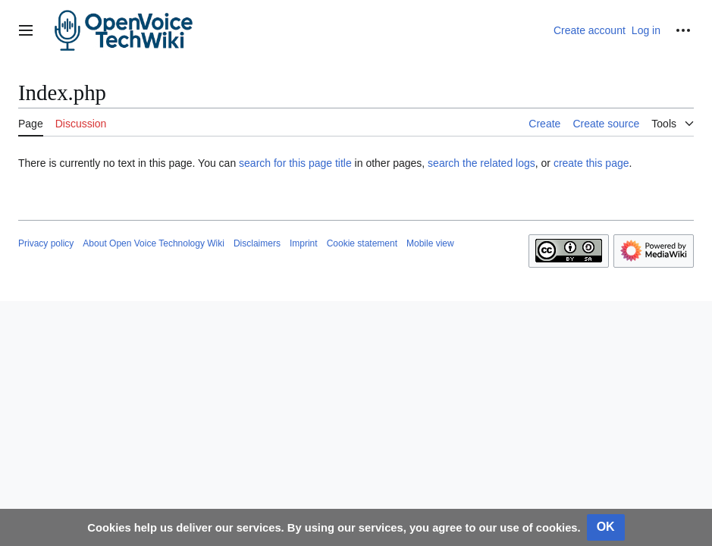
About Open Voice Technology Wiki (153, 243)
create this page (591, 163)
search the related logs (481, 163)
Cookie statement (362, 243)
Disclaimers (257, 243)
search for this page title (295, 163)
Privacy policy (46, 243)
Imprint (304, 243)
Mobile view (430, 243)
